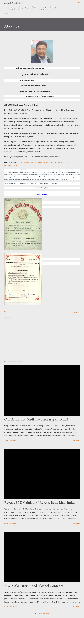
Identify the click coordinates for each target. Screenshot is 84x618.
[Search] (71, 3)
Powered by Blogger (42, 613)
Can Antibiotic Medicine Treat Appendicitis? (36, 419)
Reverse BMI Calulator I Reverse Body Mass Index (39, 502)
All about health (13, 3)
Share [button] (76, 312)
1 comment (13, 440)
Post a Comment (15, 606)
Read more (76, 440)
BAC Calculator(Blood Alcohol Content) (33, 585)
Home (7, 13)
